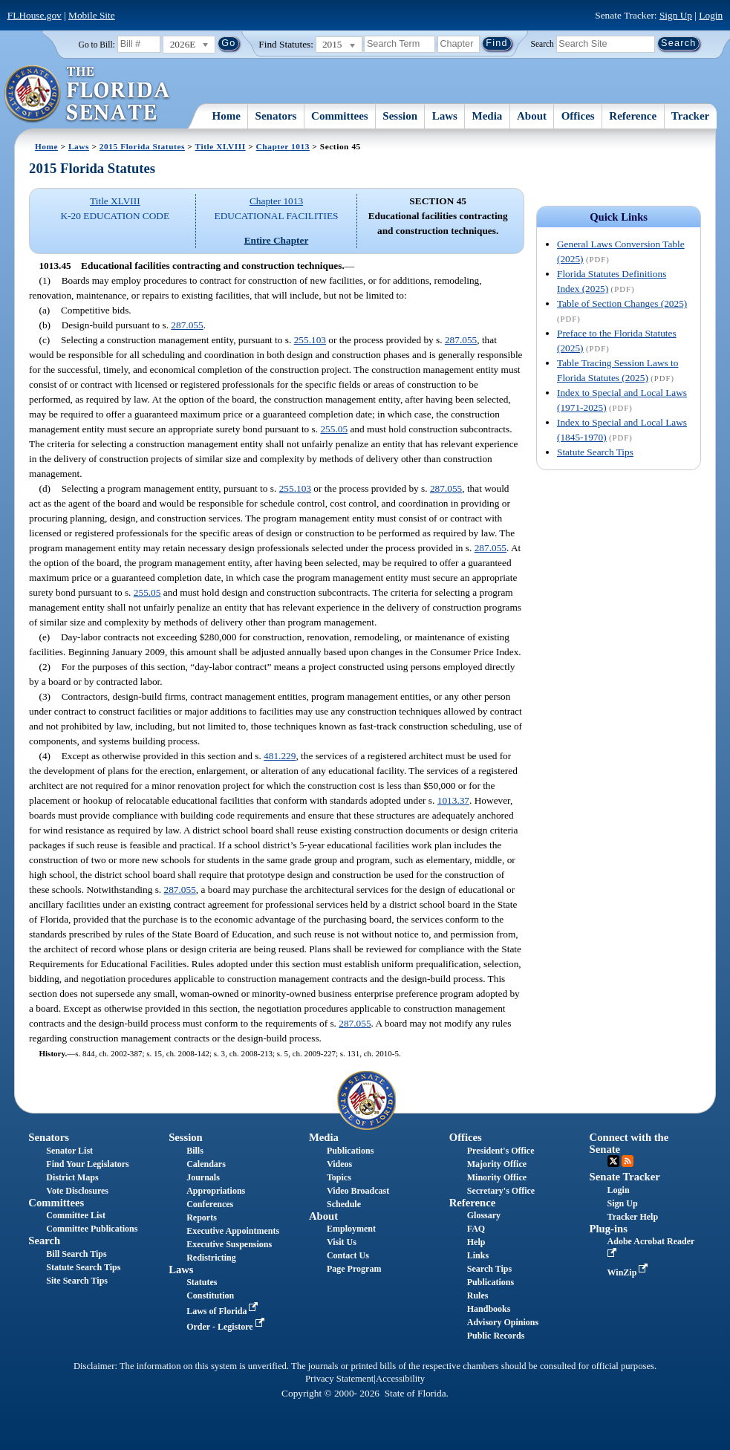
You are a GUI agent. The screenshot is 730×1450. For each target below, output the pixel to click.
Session (399, 116)
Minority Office (497, 1177)
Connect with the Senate (629, 1142)
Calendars (206, 1164)
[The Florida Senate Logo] (88, 94)
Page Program (354, 1269)
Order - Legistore (226, 1326)
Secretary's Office (501, 1191)
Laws (444, 116)
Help (476, 1242)
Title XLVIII (220, 146)
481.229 (280, 755)
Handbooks (489, 1309)
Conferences (209, 1204)
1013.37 (453, 800)
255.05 (334, 429)
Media (487, 116)
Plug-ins (609, 1229)
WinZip (629, 1272)
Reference (632, 116)
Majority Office (497, 1164)
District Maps (72, 1177)
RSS (627, 1161)
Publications (350, 1150)
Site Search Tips (77, 1280)
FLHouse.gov (34, 15)
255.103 (310, 339)
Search (542, 43)
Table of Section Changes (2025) (622, 303)
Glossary (484, 1215)
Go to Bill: (97, 44)
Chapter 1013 (283, 146)
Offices (578, 116)
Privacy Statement (339, 1378)
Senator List (69, 1150)
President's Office (501, 1150)
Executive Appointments (232, 1231)
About (532, 116)
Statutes (201, 1282)
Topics (339, 1177)
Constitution (210, 1295)
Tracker (690, 116)
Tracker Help (633, 1217)
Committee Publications (91, 1228)
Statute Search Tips (595, 452)
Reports (201, 1217)
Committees (339, 116)
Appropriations (215, 1191)
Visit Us (341, 1242)
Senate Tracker (625, 1177)
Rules (478, 1295)
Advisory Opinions (502, 1322)
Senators (276, 116)
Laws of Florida (223, 1311)
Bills (194, 1150)
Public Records (496, 1335)
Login (711, 15)
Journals (203, 1177)
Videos (339, 1164)
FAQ (476, 1228)
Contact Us (348, 1255)
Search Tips (489, 1269)
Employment (351, 1228)
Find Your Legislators (87, 1164)
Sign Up (675, 15)
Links (478, 1255)
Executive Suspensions (229, 1244)
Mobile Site (91, 15)
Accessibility (400, 1378)
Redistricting (211, 1257)
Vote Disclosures (77, 1191)
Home (226, 116)
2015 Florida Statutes (142, 146)
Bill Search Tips (76, 1254)
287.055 (187, 325)
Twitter (613, 1161)
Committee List (75, 1215)
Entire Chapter (276, 240)
